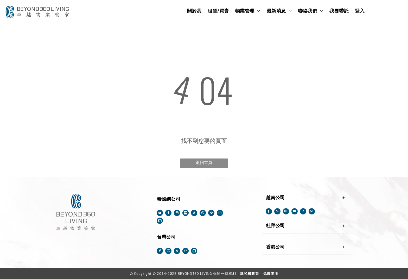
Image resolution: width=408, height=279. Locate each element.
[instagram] (177, 213)
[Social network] (185, 213)
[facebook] (168, 213)
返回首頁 (204, 163)
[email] (220, 213)
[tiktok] (194, 213)
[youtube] (160, 213)
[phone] (277, 212)
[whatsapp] (203, 213)
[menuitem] (194, 10)
